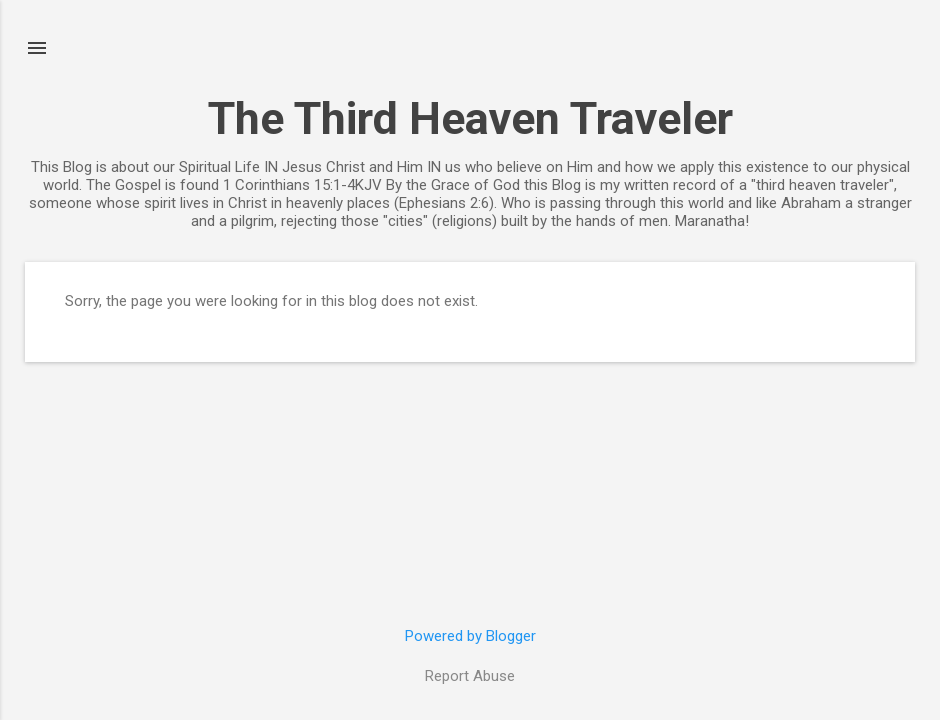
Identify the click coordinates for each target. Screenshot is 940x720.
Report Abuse (470, 676)
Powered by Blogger (470, 636)
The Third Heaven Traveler (470, 118)
